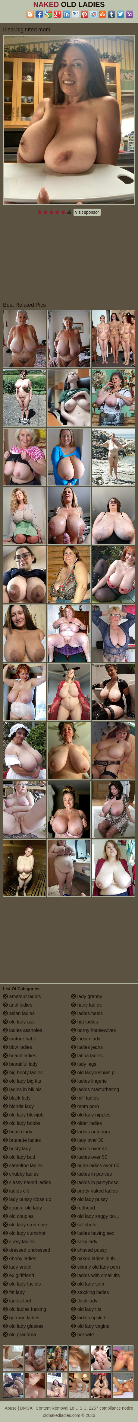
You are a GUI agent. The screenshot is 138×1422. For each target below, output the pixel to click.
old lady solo (87, 1283)
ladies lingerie (89, 1081)
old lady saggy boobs (97, 1216)
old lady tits (86, 1309)
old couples (18, 1216)
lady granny (86, 996)
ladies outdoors (90, 1131)
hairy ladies (86, 1004)
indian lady (85, 1038)
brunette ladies (22, 1140)
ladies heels (87, 1013)
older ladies (86, 1123)
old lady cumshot (24, 1233)
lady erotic (17, 1267)
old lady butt (19, 1157)
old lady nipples (91, 1114)
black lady (17, 1097)
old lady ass (19, 1021)
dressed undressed (26, 1250)
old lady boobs (21, 1123)
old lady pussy (89, 1199)
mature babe (19, 1038)
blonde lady (18, 1106)
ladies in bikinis (22, 1089)
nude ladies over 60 (95, 1165)
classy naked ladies (27, 1182)
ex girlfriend (18, 1275)
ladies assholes (22, 1030)
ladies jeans (87, 1047)
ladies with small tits (95, 1275)
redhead (83, 1207)
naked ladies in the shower (102, 1258)
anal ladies (17, 1004)
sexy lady (84, 1241)
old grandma (19, 1334)
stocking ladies (90, 1292)
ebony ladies (19, 1258)
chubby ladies (21, 1174)
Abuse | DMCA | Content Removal (36, 1408)
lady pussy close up (27, 1199)
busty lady (17, 1148)
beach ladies (19, 1055)
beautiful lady (20, 1064)
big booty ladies (23, 1072)
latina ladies (87, 1055)
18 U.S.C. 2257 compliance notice (101, 1408)
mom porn (85, 1106)
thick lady (84, 1300)
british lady (17, 1131)
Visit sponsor (87, 212)
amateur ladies (22, 996)
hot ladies (84, 1021)
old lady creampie (25, 1224)
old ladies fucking (24, 1309)
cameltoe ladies (23, 1165)
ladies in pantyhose (94, 1182)
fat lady (14, 1292)
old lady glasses (23, 1326)
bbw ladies (17, 1047)
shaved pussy (89, 1250)
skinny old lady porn (95, 1267)
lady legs (83, 1064)
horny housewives (93, 1030)
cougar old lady (22, 1207)
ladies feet (17, 1300)
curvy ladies (19, 1241)
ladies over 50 (89, 1157)
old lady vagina (90, 1326)
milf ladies (85, 1097)
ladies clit (16, 1190)
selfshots (83, 1224)
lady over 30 (87, 1140)
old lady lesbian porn (96, 1072)
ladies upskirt (88, 1317)
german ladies (21, 1317)
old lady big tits (22, 1081)
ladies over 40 (89, 1148)
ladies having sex (92, 1233)
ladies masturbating (95, 1089)
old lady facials (22, 1283)
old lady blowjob (23, 1114)
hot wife (82, 1334)
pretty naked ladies (94, 1190)
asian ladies (19, 1013)
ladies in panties (91, 1174)
